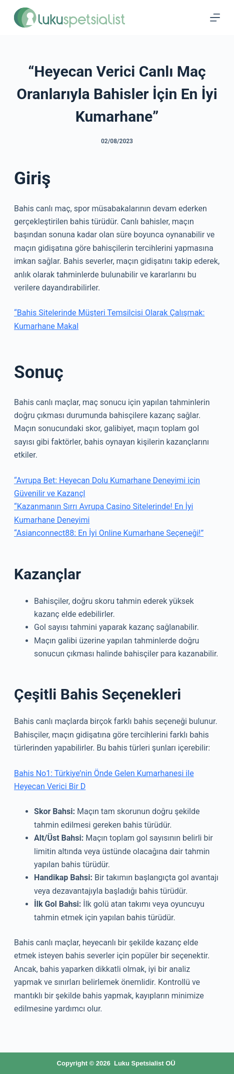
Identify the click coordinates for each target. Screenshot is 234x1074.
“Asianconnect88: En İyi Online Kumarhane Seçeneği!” (109, 533)
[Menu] (215, 18)
